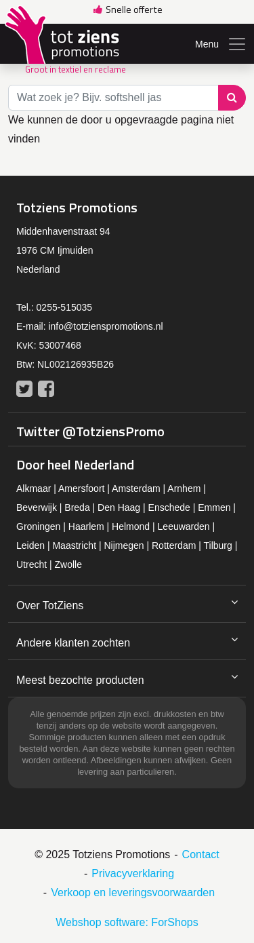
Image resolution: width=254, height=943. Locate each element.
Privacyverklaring (132, 873)
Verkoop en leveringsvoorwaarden (133, 892)
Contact (200, 854)
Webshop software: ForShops (127, 922)
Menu (221, 44)
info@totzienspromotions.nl (105, 326)
